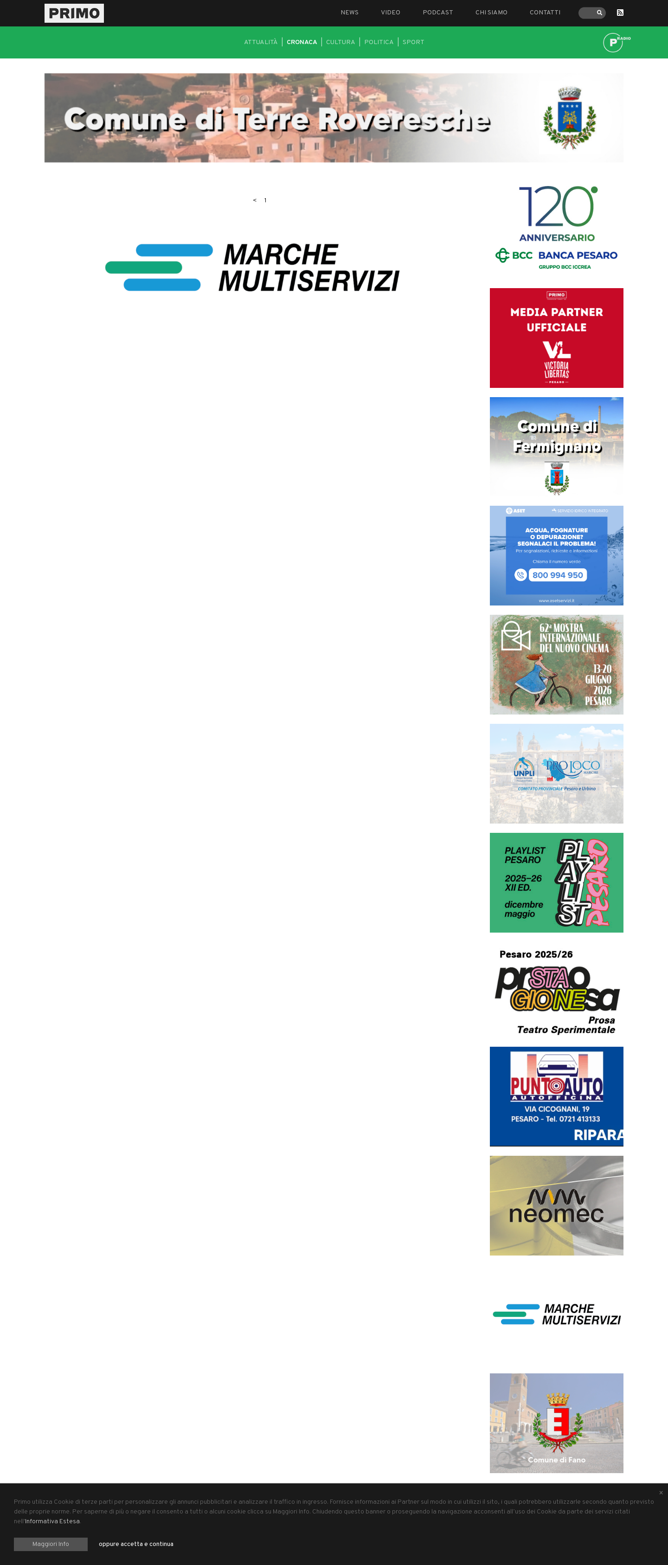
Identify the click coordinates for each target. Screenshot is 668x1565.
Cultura (340, 42)
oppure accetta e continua (136, 1544)
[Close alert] (661, 1493)
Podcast (438, 13)
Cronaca (302, 42)
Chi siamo (491, 13)
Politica (379, 42)
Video (390, 13)
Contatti (545, 13)
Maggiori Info (50, 1544)
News (349, 13)
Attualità (261, 42)
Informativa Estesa (52, 1522)
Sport (413, 42)
